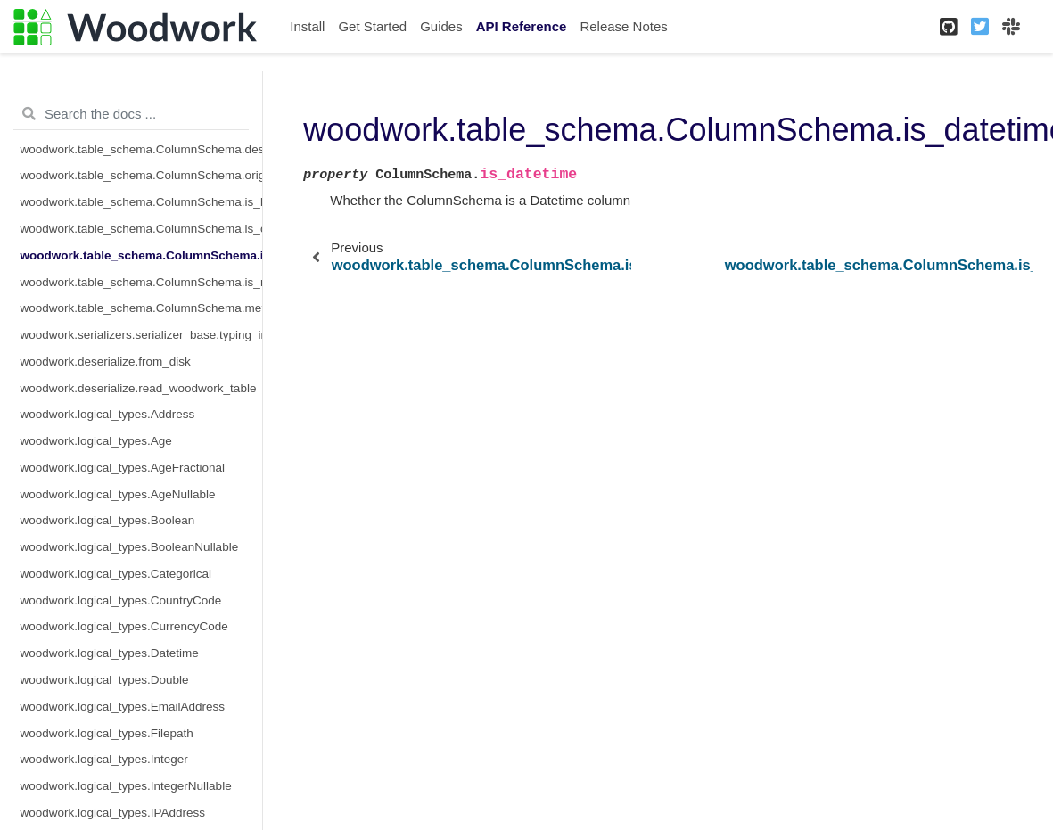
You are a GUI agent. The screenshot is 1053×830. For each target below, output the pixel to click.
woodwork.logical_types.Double (105, 679)
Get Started (372, 26)
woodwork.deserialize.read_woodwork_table (139, 388)
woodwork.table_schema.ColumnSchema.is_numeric (142, 282)
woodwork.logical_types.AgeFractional (123, 467)
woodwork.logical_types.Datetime (110, 653)
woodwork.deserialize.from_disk (106, 361)
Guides (441, 26)
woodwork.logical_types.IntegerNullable (126, 786)
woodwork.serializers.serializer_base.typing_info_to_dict (142, 334)
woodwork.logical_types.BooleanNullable (130, 547)
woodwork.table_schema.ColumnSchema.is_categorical (142, 228)
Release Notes (623, 26)
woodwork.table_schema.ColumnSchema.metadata (142, 308)
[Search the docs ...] (131, 114)
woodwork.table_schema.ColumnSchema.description (142, 149)
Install (307, 26)
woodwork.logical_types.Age (96, 441)
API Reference (521, 26)
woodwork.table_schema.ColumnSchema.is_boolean (142, 202)
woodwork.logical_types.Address (108, 414)
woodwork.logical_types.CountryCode (121, 600)
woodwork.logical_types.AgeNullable (118, 494)
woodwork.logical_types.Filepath (107, 733)
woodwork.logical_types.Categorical (116, 573)
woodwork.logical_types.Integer (104, 759)
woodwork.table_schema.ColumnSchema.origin (142, 175)
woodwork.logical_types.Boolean (108, 520)
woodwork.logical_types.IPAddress (113, 812)
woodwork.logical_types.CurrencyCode (124, 626)
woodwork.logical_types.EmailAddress (123, 706)
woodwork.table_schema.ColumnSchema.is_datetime (142, 255)
